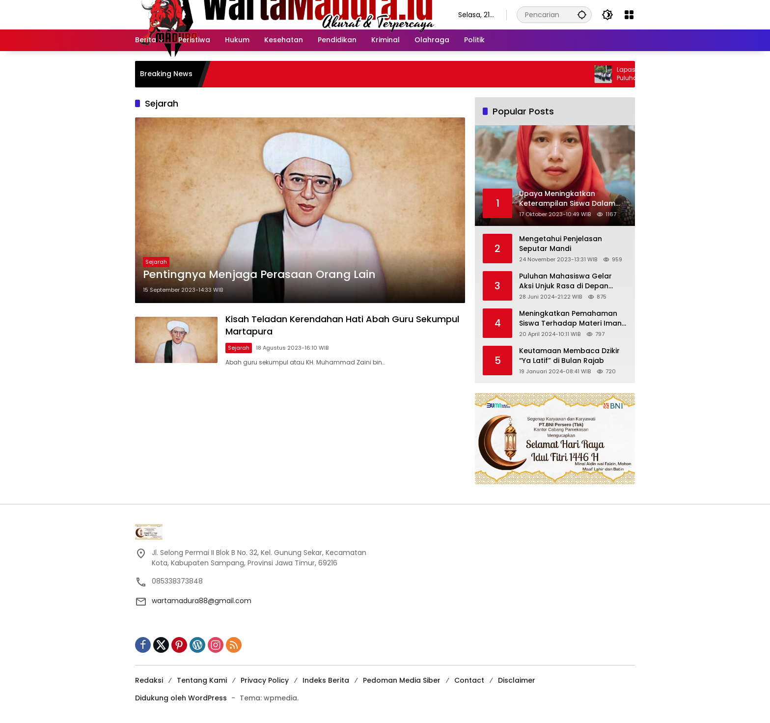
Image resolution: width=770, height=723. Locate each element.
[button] (582, 14)
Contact (469, 680)
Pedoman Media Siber (401, 680)
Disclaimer (516, 680)
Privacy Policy (265, 680)
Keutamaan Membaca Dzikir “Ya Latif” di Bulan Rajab (569, 355)
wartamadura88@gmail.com (201, 601)
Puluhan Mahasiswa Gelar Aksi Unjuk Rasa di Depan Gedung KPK (565, 281)
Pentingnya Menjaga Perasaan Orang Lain (259, 274)
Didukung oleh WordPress (181, 698)
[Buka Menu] (629, 15)
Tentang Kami (202, 680)
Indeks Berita (325, 680)
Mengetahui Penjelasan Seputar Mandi (560, 243)
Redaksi (149, 680)
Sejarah (156, 262)
